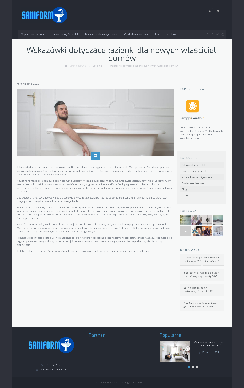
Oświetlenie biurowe (136, 34)
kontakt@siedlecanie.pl (53, 369)
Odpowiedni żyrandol (33, 34)
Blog (157, 34)
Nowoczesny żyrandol (65, 34)
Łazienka (172, 34)
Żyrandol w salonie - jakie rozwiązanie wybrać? (209, 343)
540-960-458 (53, 364)
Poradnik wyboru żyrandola (101, 34)
